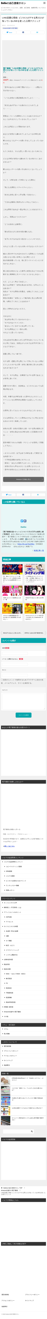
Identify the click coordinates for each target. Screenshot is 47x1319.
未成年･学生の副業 (12, 931)
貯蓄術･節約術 (8, 1007)
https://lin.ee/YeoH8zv (26, 544)
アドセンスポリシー (10, 1056)
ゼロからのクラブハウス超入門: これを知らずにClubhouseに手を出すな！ (35, 617)
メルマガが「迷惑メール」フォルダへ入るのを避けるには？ (27, 1089)
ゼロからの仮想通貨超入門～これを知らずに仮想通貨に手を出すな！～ (12, 617)
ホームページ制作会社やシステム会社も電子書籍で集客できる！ (28, 1119)
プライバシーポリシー (11, 1051)
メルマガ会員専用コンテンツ (13, 862)
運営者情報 (7, 1046)
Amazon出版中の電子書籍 (10, 28)
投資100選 (7, 969)
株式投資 (9, 978)
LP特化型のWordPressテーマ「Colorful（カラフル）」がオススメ (27, 1079)
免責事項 (7, 1065)
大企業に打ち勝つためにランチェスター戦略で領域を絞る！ (27, 1099)
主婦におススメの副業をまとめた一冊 (12, 598)
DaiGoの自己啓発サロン (13, 3)
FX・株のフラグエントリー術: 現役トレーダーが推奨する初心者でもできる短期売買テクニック (12, 579)
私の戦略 (7, 1034)
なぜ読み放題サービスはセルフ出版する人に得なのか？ (27, 1108)
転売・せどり (10, 945)
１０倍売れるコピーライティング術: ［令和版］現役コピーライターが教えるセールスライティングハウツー (34, 579)
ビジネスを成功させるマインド (16, 881)
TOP (12, 1188)
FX (7, 983)
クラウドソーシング (12, 950)
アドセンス (9, 922)
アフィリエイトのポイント (12, 912)
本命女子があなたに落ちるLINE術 (35, 598)
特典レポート (10, 890)
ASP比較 (9, 917)
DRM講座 (9, 871)
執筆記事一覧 (39, 550)
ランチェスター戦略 (12, 885)
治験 (7, 936)
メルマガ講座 (10, 876)
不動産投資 (9, 993)
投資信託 (9, 988)
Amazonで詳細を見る (29, 479)
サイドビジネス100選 (11, 926)
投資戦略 (9, 997)
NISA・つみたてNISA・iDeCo (15, 974)
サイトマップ (8, 1060)
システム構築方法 (11, 955)
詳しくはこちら (10, 846)
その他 (6, 1016)
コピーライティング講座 (14, 866)
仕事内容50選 (8, 959)
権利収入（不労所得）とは (12, 907)
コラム (6, 1029)
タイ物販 (9, 940)
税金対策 (7, 964)
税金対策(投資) (11, 1002)
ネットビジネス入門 (10, 903)
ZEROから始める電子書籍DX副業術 (35, 633)
